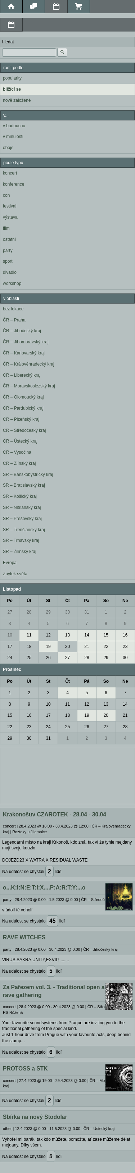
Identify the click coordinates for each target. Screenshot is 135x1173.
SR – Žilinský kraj (19, 551)
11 (29, 635)
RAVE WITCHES (24, 937)
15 (106, 635)
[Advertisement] (67, 775)
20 (67, 646)
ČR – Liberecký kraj (22, 375)
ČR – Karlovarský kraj (24, 353)
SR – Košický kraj (20, 496)
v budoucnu (14, 125)
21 (86, 646)
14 (86, 635)
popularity (12, 78)
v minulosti (13, 136)
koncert (10, 173)
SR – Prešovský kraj (22, 518)
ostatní (9, 239)
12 (48, 635)
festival (9, 206)
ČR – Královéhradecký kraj (28, 364)
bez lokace (13, 308)
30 (67, 612)
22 (106, 646)
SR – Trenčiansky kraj (24, 529)
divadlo (10, 272)
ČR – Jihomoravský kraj (26, 341)
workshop (12, 283)
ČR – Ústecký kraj (20, 441)
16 (125, 635)
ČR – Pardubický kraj (23, 408)
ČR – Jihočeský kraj (22, 330)
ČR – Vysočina (17, 452)
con (6, 195)
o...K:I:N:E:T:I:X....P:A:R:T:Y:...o (44, 887)
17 (10, 646)
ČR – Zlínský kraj (19, 463)
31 (86, 612)
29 (48, 612)
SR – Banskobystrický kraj (28, 474)
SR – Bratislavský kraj (24, 485)
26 (48, 657)
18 (29, 646)
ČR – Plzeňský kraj (21, 419)
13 (67, 635)
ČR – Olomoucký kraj (23, 397)
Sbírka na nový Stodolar (35, 1117)
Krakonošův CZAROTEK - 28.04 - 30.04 (54, 814)
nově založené (17, 100)
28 (29, 612)
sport (8, 261)
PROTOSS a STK (25, 1068)
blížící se (12, 89)
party (8, 250)
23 (125, 646)
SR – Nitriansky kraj (22, 507)
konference (13, 184)
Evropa (10, 562)
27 (10, 612)
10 (10, 635)
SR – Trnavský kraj (21, 540)
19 (48, 646)
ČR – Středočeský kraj (24, 430)
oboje (8, 147)
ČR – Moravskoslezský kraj (29, 385)
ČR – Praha (14, 320)
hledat (8, 41)
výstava (10, 217)
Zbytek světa (15, 573)
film (6, 228)
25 (29, 657)
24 (10, 657)
